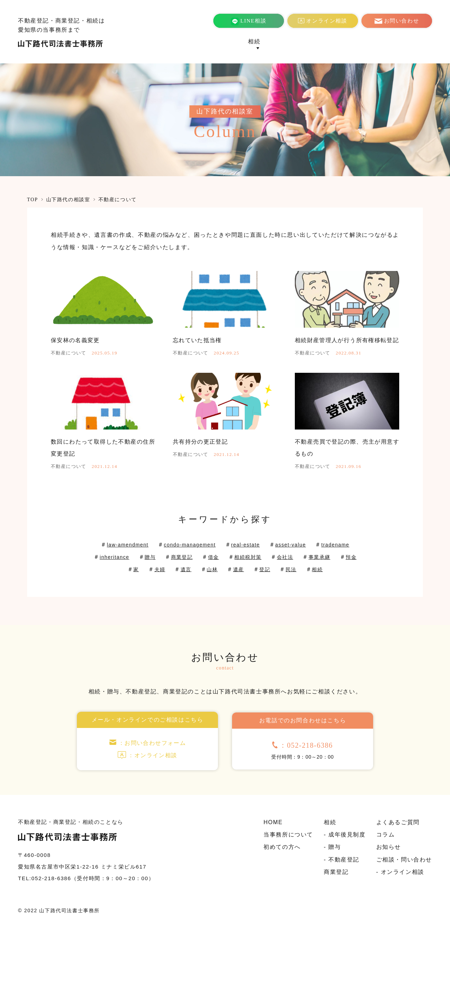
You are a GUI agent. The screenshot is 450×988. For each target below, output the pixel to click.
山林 (259, 605)
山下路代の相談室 (68, 199)
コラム (393, 41)
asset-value (320, 580)
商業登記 (277, 41)
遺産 (287, 605)
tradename (115, 592)
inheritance (164, 592)
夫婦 (203, 605)
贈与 (202, 592)
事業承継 (120, 605)
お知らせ (419, 41)
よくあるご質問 (357, 41)
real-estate (271, 580)
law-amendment (141, 580)
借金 (270, 592)
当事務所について (219, 41)
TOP (32, 199)
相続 (228, 617)
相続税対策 (307, 592)
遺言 (231, 605)
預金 (154, 605)
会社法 (347, 592)
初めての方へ (313, 41)
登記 (315, 605)
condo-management (210, 580)
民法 (342, 605)
